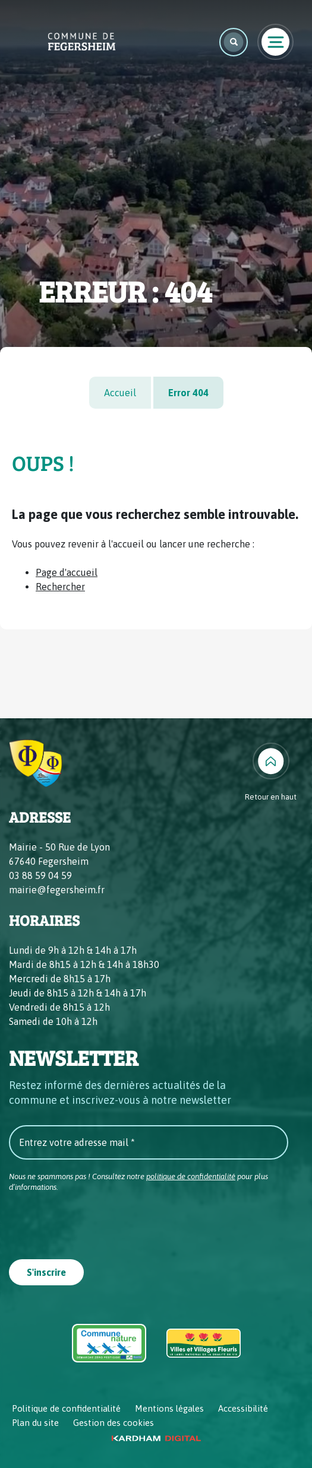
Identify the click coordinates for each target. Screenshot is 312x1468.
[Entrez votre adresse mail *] (148, 1142)
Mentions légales (169, 1408)
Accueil (120, 392)
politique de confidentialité (190, 1176)
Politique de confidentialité (66, 1408)
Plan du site (35, 1423)
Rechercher (60, 586)
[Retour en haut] (270, 773)
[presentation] (99, 1222)
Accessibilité (243, 1408)
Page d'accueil (66, 572)
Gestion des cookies (113, 1423)
